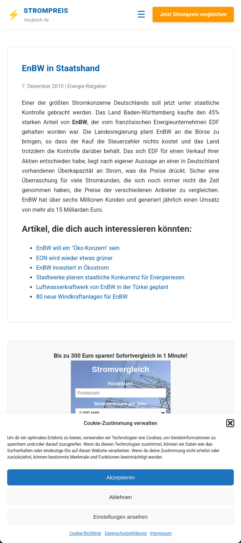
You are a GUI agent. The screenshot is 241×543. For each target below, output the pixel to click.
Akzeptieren (120, 477)
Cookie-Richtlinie (85, 533)
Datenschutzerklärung (125, 533)
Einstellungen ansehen (120, 517)
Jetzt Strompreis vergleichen (193, 14)
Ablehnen (120, 497)
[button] (230, 423)
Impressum (161, 533)
